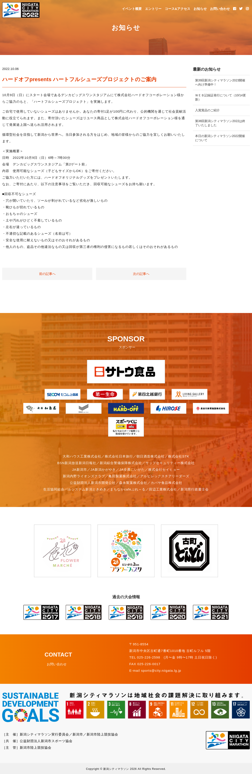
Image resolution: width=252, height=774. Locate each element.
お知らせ (200, 9)
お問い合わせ (220, 9)
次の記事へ (141, 274)
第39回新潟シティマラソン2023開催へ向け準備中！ (220, 82)
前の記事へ (47, 274)
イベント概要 (132, 9)
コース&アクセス (177, 9)
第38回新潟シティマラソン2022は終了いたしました (220, 123)
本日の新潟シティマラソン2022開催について (220, 138)
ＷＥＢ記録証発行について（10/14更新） (220, 97)
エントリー (153, 9)
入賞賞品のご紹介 (207, 110)
